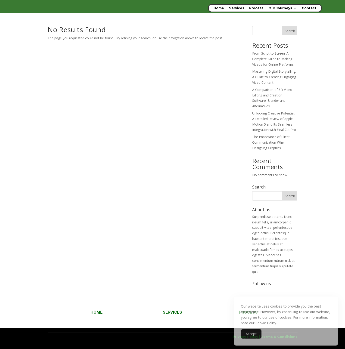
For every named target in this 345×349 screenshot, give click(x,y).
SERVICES (172, 312)
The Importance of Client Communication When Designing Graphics (271, 142)
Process (256, 8)
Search (290, 31)
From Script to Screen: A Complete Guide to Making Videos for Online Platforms (273, 59)
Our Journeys (280, 8)
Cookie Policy (265, 328)
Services (236, 8)
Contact (309, 8)
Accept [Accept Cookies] (251, 339)
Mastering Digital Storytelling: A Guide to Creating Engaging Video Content (274, 77)
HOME (96, 312)
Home (219, 8)
